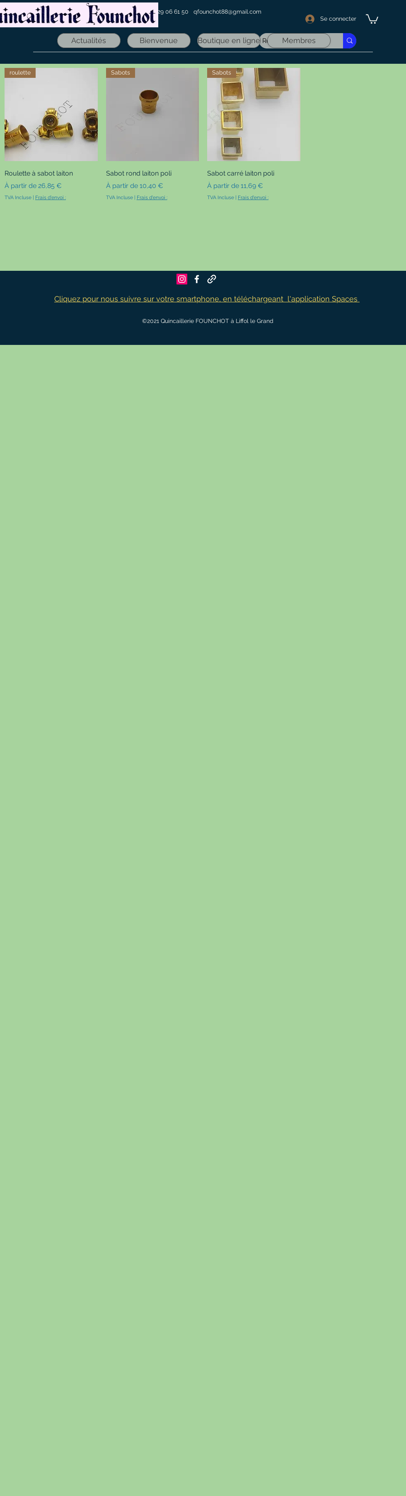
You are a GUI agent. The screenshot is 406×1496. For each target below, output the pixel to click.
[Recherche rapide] (349, 40)
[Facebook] (196, 279)
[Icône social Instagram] (181, 279)
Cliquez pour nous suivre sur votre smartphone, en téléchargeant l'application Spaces (207, 298)
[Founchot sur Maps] (211, 279)
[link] (372, 18)
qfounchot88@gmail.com (227, 11)
